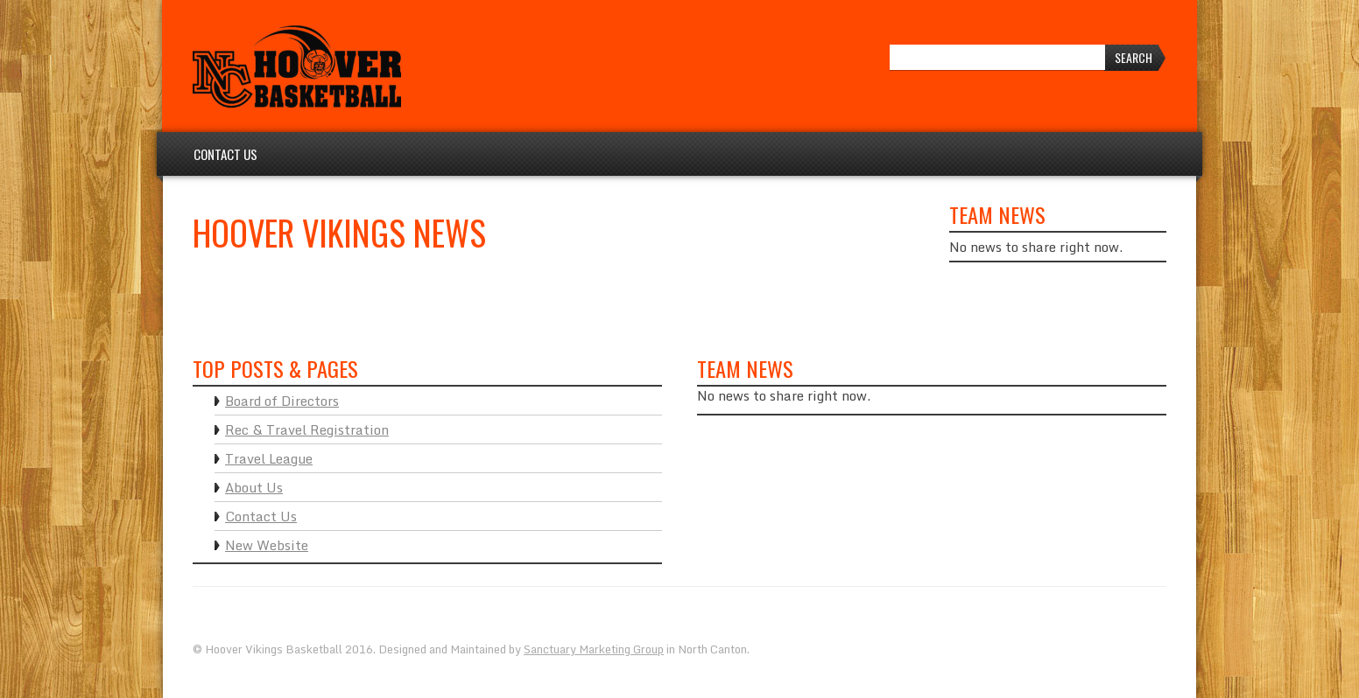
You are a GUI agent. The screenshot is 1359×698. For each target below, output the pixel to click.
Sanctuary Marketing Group (594, 649)
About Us (254, 487)
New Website (266, 544)
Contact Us (225, 154)
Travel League (269, 458)
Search (1133, 57)
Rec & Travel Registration (307, 429)
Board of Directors (282, 400)
